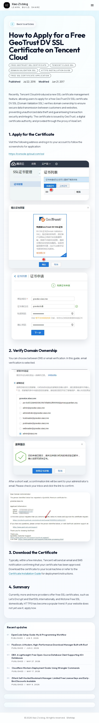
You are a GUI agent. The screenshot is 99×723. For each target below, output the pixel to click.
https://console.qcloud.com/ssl (26, 154)
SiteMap (70, 717)
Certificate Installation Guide (25, 573)
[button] (92, 5)
